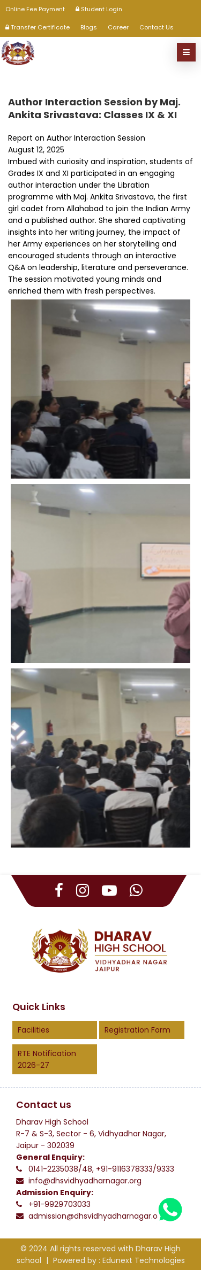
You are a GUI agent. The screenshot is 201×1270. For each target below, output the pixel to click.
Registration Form (137, 1030)
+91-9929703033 (59, 1204)
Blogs (88, 27)
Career (118, 27)
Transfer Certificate (37, 27)
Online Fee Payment (35, 9)
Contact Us (156, 27)
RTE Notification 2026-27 (47, 1059)
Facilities (33, 1030)
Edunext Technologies (143, 1260)
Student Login (99, 9)
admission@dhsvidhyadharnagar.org (96, 1216)
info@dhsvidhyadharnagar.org (85, 1180)
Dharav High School (52, 1122)
